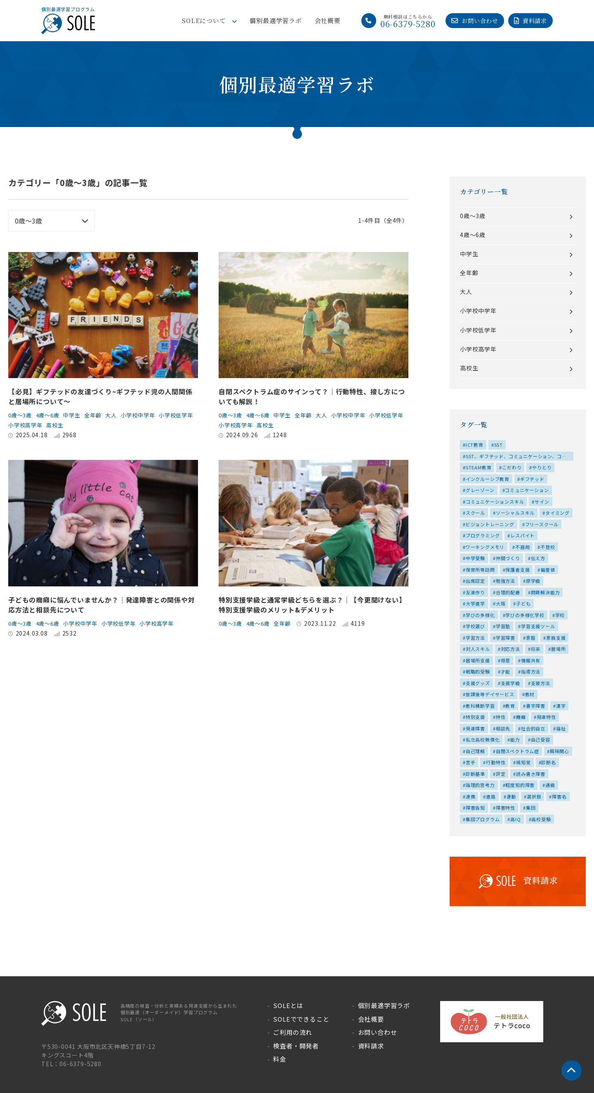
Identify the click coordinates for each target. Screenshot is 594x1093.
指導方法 (530, 671)
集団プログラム (483, 819)
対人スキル (478, 648)
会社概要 (328, 20)
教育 (510, 705)
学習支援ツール (538, 626)
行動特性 (495, 762)
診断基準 (475, 773)
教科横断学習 (480, 705)
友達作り (475, 592)
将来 (536, 648)
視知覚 (523, 762)
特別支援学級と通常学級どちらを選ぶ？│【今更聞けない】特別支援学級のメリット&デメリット (312, 605)
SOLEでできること (301, 1019)
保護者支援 (517, 569)
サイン (542, 501)
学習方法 (475, 637)
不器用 (522, 547)
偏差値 (547, 569)
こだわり (511, 467)
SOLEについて (204, 20)
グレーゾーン (480, 490)
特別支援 (475, 717)
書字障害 (535, 705)
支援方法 (540, 683)
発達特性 (546, 717)
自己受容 (540, 739)
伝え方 (538, 558)
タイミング (557, 512)
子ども (523, 603)
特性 (501, 717)
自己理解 (475, 751)
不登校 (547, 547)
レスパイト (522, 535)
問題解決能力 (545, 592)
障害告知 (475, 807)
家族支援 (556, 637)
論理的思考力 (480, 785)
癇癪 (521, 717)
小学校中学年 (148, 415)
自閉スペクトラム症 (517, 751)
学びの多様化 (480, 615)
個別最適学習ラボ (276, 20)
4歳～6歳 (51, 415)
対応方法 (510, 648)
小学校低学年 (26, 425)
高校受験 (541, 819)
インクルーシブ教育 (487, 479)
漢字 (561, 705)
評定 (501, 773)
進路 (491, 796)
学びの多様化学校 (524, 615)
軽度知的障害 (520, 785)
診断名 (548, 762)
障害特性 (505, 807)
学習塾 (503, 626)
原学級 (533, 580)
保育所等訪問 (480, 569)
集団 (531, 807)
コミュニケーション (527, 490)
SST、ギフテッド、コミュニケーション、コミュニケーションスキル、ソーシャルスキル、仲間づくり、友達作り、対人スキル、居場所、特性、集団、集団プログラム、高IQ (516, 457)
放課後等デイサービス (490, 694)
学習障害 (505, 637)
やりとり (542, 467)
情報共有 (530, 660)
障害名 (559, 796)
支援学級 (510, 683)
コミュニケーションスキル (495, 501)
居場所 (558, 648)
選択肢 (534, 796)
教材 (530, 694)
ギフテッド (532, 479)
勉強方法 (505, 580)
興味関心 (559, 751)
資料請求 (535, 20)
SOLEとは (288, 1005)
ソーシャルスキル (515, 512)
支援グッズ (478, 683)
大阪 (501, 603)
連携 (471, 796)
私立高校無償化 (483, 739)
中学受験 (475, 558)
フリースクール (542, 524)
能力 (515, 739)
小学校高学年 (67, 425)
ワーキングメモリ (485, 547)
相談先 (503, 728)
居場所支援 (478, 660)
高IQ (515, 819)
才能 (506, 671)
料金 (279, 1059)
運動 (511, 796)
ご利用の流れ (292, 1032)
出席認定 (475, 580)
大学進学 (475, 603)
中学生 (77, 415)
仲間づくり (508, 558)
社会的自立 (533, 728)
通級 (550, 785)
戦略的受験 (478, 671)
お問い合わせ (480, 20)
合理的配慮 (508, 592)
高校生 (99, 425)
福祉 (561, 728)
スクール (475, 512)
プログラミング (483, 535)
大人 (119, 415)
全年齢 (100, 415)
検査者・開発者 (296, 1045)
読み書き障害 (530, 773)
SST (498, 444)
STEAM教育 (479, 467)
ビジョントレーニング (490, 524)
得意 (506, 660)
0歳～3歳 (21, 415)
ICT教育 (474, 444)
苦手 (471, 762)
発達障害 (475, 728)
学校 (560, 615)
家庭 (531, 637)
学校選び (475, 626)
